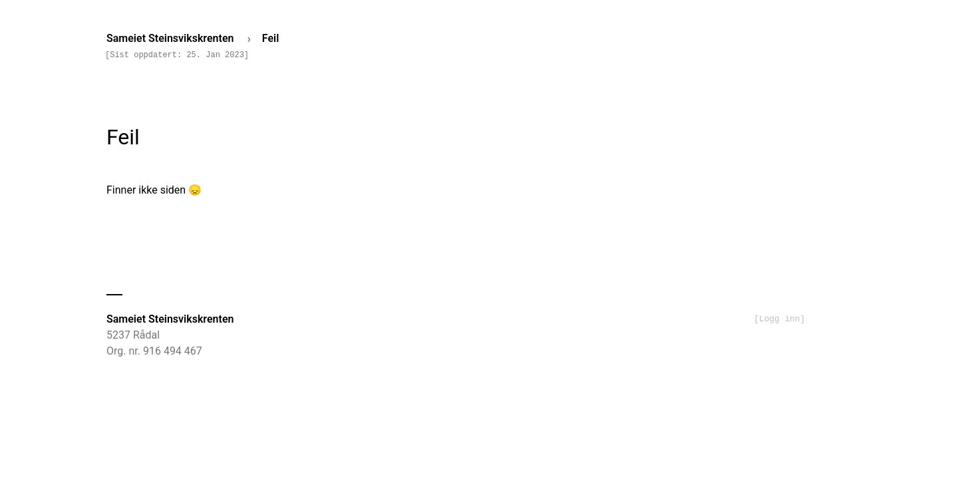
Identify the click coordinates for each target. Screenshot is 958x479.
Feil (270, 38)
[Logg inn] (779, 319)
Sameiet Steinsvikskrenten (171, 38)
